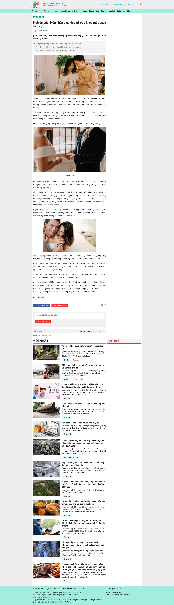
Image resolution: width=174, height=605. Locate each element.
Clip (128, 11)
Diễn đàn (38, 11)
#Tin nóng (131, 4)
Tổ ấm (91, 11)
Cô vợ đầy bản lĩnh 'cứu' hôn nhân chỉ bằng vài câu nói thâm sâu (58, 47)
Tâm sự (104, 11)
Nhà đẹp (66, 360)
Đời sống (54, 11)
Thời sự (46, 11)
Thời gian (89, 331)
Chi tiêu (66, 379)
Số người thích (100, 331)
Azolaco (76, 360)
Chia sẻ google (60, 305)
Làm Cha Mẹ (65, 11)
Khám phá (121, 11)
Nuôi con (67, 398)
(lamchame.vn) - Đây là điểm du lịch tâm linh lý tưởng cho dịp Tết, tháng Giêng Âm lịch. (83, 491)
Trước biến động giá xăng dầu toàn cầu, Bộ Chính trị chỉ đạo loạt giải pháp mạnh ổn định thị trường (83, 523)
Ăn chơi (112, 11)
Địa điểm (67, 417)
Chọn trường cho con (71, 457)
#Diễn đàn (118, 4)
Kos (82, 379)
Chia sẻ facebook (42, 305)
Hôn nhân (39, 16)
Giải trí (74, 11)
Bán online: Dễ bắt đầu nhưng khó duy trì (80, 423)
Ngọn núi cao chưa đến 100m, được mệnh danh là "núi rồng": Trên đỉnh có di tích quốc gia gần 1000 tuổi (83, 484)
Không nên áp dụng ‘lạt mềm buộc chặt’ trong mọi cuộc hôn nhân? (58, 44)
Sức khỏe (83, 11)
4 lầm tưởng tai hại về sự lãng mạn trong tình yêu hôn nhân (56, 50)
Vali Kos (75, 379)
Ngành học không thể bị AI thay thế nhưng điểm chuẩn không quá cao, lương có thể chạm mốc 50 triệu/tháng (83, 443)
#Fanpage (104, 4)
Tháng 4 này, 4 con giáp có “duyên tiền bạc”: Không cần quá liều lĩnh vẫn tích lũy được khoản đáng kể (83, 545)
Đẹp (97, 11)
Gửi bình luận (42, 322)
